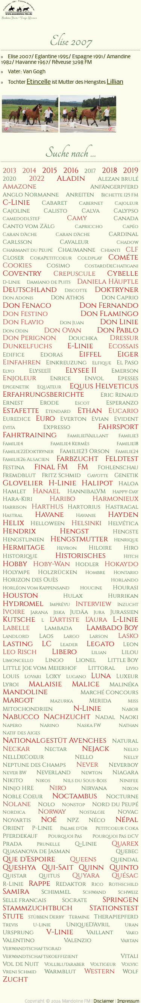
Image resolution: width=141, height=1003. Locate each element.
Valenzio (77, 940)
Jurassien (124, 612)
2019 (130, 170)
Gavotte (97, 476)
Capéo (130, 227)
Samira (16, 891)
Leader (69, 645)
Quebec (127, 851)
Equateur (49, 387)
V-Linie (59, 932)
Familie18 (127, 444)
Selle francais (24, 900)
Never (87, 764)
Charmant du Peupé (28, 250)
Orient (13, 828)
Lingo (54, 660)
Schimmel (56, 892)
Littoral (101, 668)
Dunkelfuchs (27, 346)
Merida (100, 701)
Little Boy (123, 660)
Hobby (15, 564)
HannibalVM (86, 491)
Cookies (17, 265)
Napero (12, 725)
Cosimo (58, 266)
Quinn (91, 867)
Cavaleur (74, 242)
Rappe (39, 883)
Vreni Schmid (19, 972)
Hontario (126, 572)
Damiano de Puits (49, 282)
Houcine (91, 588)
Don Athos (67, 298)
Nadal (105, 717)
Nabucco (21, 717)
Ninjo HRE (18, 788)
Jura (99, 612)
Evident (126, 419)
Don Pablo (117, 330)
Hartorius (84, 507)
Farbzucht (77, 459)
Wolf (130, 972)
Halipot (97, 483)
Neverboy (123, 765)
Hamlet (14, 491)
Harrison (15, 507)
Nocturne (122, 797)
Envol (94, 378)
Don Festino (25, 314)
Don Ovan (62, 330)
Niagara (125, 772)
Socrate (74, 900)
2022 (36, 178)
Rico (97, 884)
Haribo (62, 498)
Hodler (87, 564)
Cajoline (16, 211)
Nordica (14, 812)
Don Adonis (18, 298)
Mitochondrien (28, 709)
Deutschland (30, 290)
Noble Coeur (23, 797)
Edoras (51, 355)
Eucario (123, 410)
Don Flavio (23, 322)
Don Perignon (29, 338)
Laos (46, 636)
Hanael (46, 491)
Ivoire (14, 611)
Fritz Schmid (61, 475)
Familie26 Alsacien (26, 459)
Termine (79, 917)
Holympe (16, 572)
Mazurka (61, 701)
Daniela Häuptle (107, 281)
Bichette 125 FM (119, 195)
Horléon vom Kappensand (36, 588)
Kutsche (19, 619)
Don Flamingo (109, 314)
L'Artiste (64, 619)
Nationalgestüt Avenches (54, 740)
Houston (20, 595)
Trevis (10, 925)
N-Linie (87, 708)
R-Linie (13, 884)
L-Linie (125, 619)
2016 (71, 170)
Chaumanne (76, 250)
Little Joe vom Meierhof (40, 668)
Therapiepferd (116, 917)
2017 (90, 171)
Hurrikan (123, 596)
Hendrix (19, 531)
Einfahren (22, 362)
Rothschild (123, 884)
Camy (77, 218)
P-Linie (42, 828)
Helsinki (86, 523)
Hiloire (100, 548)
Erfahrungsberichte (43, 394)
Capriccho (89, 227)
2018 (109, 170)
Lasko (128, 635)
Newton (91, 773)
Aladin (71, 178)
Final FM (51, 467)
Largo (71, 636)
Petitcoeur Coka (117, 828)
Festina (13, 467)
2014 (29, 170)
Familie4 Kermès (69, 444)
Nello (84, 757)
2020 (9, 179)
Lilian (98, 653)
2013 (9, 170)
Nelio (131, 749)
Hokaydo (121, 564)
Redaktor (71, 884)
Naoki (129, 717)
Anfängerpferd (114, 187)
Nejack (95, 749)
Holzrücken (57, 572)
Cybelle (122, 273)
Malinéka (123, 685)
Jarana (39, 612)
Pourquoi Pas (65, 836)
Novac (128, 812)
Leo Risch (20, 652)
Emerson (124, 371)
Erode (49, 403)
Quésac (125, 875)
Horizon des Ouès (30, 580)
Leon (130, 644)
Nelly (131, 757)
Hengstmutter (79, 539)
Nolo (46, 804)
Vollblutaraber (64, 964)
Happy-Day (125, 492)
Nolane (17, 804)
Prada (12, 844)
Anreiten (80, 195)
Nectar (55, 749)
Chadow (127, 242)
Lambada (58, 628)
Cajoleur (126, 203)
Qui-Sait (57, 867)
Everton (73, 419)
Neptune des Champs (34, 765)
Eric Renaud (119, 395)
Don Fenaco (27, 305)
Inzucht (127, 604)
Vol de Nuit (21, 964)
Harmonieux (115, 498)
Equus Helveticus (104, 386)
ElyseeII (40, 371)
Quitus (49, 876)
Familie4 (13, 444)
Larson (98, 636)
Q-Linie (86, 844)
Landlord (16, 636)
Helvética (123, 523)
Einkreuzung (66, 363)
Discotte (76, 290)
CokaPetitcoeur (51, 258)
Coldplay (89, 258)
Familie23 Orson (84, 451)
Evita (9, 427)
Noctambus (74, 796)
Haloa (128, 484)
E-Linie (80, 346)
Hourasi (125, 588)
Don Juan (72, 323)
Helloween (47, 523)
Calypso (126, 211)
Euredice (16, 419)
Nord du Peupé (115, 804)
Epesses (128, 378)
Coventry (22, 273)
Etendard (58, 411)
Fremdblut (19, 475)
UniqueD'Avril (88, 925)
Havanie (86, 515)
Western (99, 971)
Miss (133, 701)
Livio (132, 668)
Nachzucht (67, 717)
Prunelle (48, 844)
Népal (126, 820)
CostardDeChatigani (111, 266)
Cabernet (91, 203)
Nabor (130, 709)
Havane (49, 515)
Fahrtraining (30, 435)
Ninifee (129, 781)
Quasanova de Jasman (36, 851)
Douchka (82, 338)
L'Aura (96, 619)
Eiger (127, 354)
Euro (45, 418)
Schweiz (128, 892)
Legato (100, 644)
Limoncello (18, 660)
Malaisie (45, 684)
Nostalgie (92, 812)
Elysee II (81, 370)
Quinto (123, 867)
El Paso (127, 363)
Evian (100, 419)
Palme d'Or (74, 828)
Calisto (55, 211)
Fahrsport (118, 427)
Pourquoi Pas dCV (115, 836)
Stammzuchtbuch (38, 908)
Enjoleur (19, 378)
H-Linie (62, 483)
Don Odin (15, 331)
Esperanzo (122, 403)
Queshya (19, 867)
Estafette (21, 410)
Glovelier (23, 483)
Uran (131, 925)
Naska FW (89, 725)
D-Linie (11, 282)
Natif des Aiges (21, 733)
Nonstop (73, 805)
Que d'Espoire (29, 859)
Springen (120, 900)
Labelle (16, 628)
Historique (20, 556)
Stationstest (113, 908)
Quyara (86, 875)
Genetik (126, 475)
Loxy (53, 676)
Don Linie (119, 322)
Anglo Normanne (31, 195)
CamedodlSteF (21, 219)
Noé (49, 820)
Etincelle (39, 82)
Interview (93, 604)
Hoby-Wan (51, 564)
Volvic (129, 964)
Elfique (101, 363)
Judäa (79, 612)
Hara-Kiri (17, 499)
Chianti (110, 250)
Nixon (130, 788)
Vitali (129, 956)
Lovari (32, 677)
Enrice (60, 378)
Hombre (95, 572)
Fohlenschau (118, 467)
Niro (57, 788)
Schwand (94, 892)
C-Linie (16, 202)
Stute (13, 916)
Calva (91, 211)
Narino (49, 725)
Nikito (13, 780)
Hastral (13, 515)
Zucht (15, 979)
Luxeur (127, 676)
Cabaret (54, 203)
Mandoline (25, 692)
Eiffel (90, 354)
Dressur (124, 338)
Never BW (14, 773)
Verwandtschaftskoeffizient (40, 956)
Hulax (73, 596)
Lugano (76, 677)
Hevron (67, 548)
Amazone (19, 186)
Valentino (19, 940)
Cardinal (123, 234)
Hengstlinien (23, 540)
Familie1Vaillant (87, 436)
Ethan (89, 410)
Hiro (131, 548)
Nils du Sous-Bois (85, 781)
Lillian (115, 82)
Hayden (123, 515)
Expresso (56, 427)
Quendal (124, 860)
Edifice (13, 355)
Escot (82, 403)
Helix (13, 523)
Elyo (8, 371)
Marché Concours (109, 692)
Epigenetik (16, 387)
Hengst (74, 531)
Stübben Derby (46, 917)
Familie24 (126, 452)
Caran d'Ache (20, 234)
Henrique (126, 540)
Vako (132, 933)
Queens (83, 859)
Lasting (18, 644)
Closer (13, 258)
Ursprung (18, 933)
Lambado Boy (112, 628)
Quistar (15, 876)
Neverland (53, 772)
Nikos (43, 781)
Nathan (128, 725)
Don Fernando (108, 305)
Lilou (129, 652)
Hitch (131, 556)
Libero (64, 652)
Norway (52, 811)
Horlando (124, 580)
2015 (49, 170)
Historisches (80, 555)
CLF (132, 249)
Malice (86, 684)
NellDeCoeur (23, 757)
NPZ (73, 820)
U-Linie (42, 925)
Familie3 (128, 436)
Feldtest (121, 459)
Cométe (123, 257)
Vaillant (99, 933)
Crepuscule (74, 273)
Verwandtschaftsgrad (32, 949)
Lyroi (11, 685)
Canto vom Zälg (29, 226)
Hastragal (121, 507)
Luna (101, 676)
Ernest (13, 403)
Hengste (125, 532)
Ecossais (123, 346)
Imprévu (60, 604)
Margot (18, 700)
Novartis (17, 820)
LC (47, 644)
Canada (126, 218)
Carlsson (17, 242)
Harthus (47, 506)
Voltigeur (103, 964)
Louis (11, 676)
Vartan (129, 941)
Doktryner (116, 290)
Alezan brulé (118, 179)
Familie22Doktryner (28, 452)
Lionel (86, 660)
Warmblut (60, 972)
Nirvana (94, 788)
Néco (97, 820)
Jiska (59, 612)
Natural (125, 741)
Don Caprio (120, 298)
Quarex (125, 843)
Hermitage (24, 547)
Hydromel (23, 604)
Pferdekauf (20, 836)
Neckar (16, 749)
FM (82, 467)
